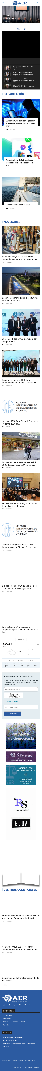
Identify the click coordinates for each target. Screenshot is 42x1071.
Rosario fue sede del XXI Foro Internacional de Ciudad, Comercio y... (20, 381)
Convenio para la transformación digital (21, 978)
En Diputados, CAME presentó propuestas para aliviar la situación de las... (20, 629)
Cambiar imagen (12, 701)
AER (7, 129)
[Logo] (19, 3)
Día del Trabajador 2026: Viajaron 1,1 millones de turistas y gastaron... (19, 587)
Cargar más (21, 640)
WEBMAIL (37, 1067)
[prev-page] (3, 985)
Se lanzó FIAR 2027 (11, 19)
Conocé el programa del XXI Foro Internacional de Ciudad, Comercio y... (20, 546)
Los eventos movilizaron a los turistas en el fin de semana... (20, 299)
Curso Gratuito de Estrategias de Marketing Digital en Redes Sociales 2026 (20, 163)
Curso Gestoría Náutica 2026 (18, 205)
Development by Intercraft (23, 1067)
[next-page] (6, 985)
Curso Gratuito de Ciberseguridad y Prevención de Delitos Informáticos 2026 (20, 123)
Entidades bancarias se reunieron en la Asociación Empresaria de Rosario (20, 917)
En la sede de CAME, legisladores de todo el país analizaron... (19, 504)
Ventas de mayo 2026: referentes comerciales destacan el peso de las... (20, 258)
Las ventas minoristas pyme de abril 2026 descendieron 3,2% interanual (19, 463)
